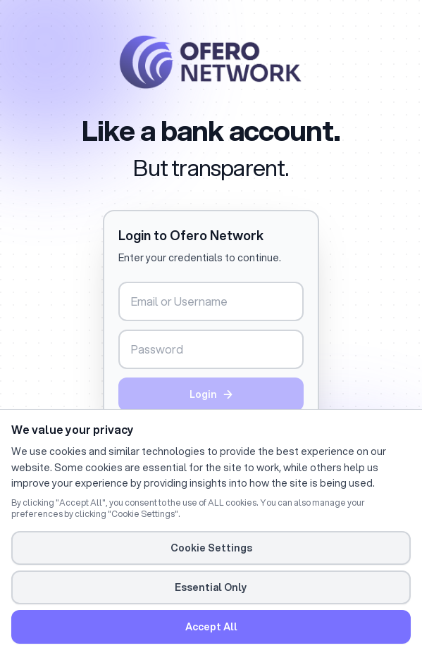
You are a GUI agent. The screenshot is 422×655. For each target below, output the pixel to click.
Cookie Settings (211, 548)
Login (211, 394)
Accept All (211, 627)
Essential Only (211, 587)
